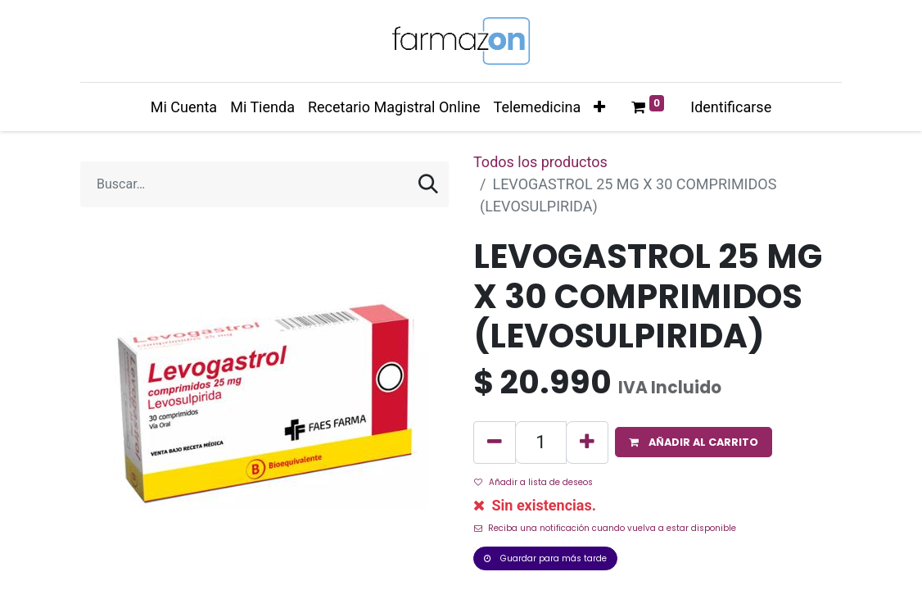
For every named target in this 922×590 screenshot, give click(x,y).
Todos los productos (540, 161)
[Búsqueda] (428, 184)
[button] (599, 107)
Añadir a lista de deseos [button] (533, 482)
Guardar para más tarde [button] (545, 558)
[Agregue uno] (587, 442)
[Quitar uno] (494, 442)
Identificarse (730, 107)
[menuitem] (184, 107)
